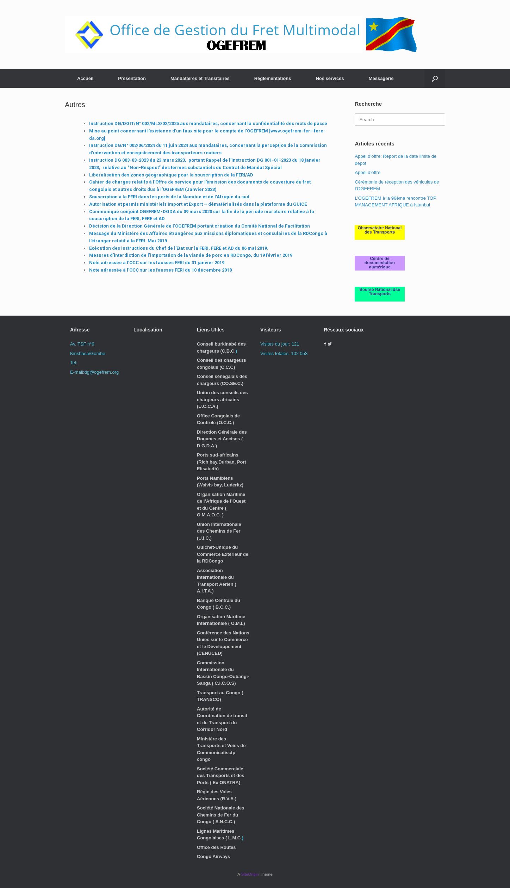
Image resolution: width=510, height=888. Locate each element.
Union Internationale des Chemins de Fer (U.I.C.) (219, 531)
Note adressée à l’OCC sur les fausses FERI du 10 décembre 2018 (160, 270)
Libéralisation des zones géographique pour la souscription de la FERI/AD (171, 175)
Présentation (132, 78)
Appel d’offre (367, 172)
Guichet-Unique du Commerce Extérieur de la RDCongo (222, 554)
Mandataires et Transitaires (200, 78)
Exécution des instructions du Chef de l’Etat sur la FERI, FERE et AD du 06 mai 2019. (178, 248)
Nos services (330, 78)
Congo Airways (213, 856)
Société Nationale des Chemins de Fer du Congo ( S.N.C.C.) (220, 814)
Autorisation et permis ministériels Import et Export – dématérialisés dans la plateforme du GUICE (198, 204)
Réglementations (272, 78)
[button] (434, 78)
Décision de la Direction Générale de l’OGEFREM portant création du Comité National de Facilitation (199, 226)
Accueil (85, 78)
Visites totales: (275, 353)
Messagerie (381, 78)
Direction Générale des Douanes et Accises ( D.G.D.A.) (222, 438)
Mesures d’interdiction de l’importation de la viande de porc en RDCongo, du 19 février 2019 (190, 255)
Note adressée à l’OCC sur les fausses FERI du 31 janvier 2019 (156, 262)
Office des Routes (216, 847)
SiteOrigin (250, 874)
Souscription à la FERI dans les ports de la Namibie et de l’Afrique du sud (169, 196)
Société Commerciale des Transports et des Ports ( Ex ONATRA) (220, 775)
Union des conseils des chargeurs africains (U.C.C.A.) (222, 399)
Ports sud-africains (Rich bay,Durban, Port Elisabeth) (221, 461)
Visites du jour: (276, 344)
